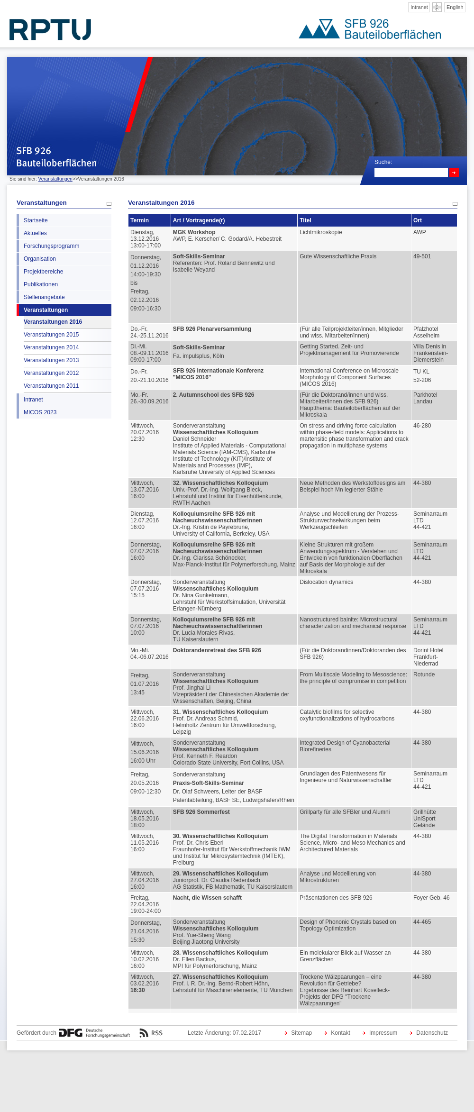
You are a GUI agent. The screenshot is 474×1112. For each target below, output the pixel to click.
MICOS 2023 (40, 412)
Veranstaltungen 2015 (51, 334)
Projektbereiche (43, 271)
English (455, 7)
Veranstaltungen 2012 (51, 373)
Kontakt (340, 1033)
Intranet (419, 7)
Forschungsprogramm (51, 246)
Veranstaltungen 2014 (51, 347)
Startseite (36, 220)
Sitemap (301, 1033)
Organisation (40, 258)
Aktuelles (35, 233)
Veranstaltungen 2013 (51, 360)
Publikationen (41, 284)
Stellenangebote (44, 297)
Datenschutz (432, 1033)
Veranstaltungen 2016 (53, 322)
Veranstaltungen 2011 (51, 386)
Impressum (383, 1033)
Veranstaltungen (55, 179)
